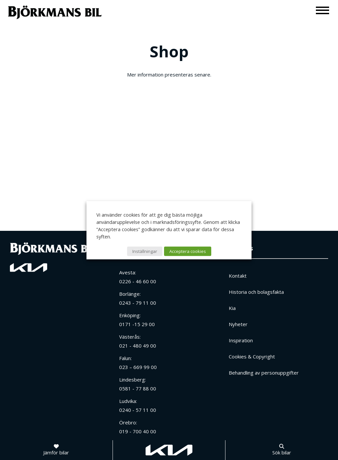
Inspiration (241, 340)
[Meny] (323, 10)
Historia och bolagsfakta (256, 292)
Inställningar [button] (144, 251)
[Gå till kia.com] (169, 450)
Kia (232, 308)
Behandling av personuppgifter (264, 372)
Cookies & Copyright (252, 356)
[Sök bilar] (281, 450)
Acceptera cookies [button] (187, 251)
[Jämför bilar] (56, 450)
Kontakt (238, 275)
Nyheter (238, 324)
